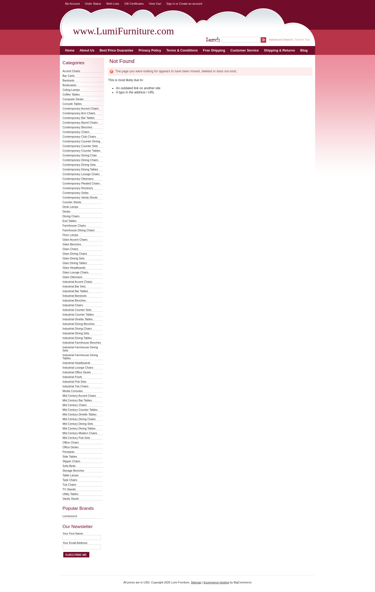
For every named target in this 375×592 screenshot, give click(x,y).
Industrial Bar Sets (74, 286)
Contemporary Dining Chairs (80, 160)
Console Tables (72, 103)
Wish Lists (112, 3)
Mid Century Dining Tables (79, 428)
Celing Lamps (71, 89)
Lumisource (70, 516)
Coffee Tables (71, 94)
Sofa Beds (69, 465)
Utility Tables (70, 494)
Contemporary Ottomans (78, 178)
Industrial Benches (74, 300)
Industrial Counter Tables (78, 314)
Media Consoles (73, 390)
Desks (66, 211)
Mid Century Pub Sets (76, 437)
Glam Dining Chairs (75, 253)
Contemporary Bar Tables (79, 117)
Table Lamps (71, 475)
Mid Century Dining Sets (78, 423)
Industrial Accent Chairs (77, 281)
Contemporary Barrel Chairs (80, 122)
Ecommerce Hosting (216, 582)
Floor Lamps (70, 234)
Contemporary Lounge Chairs (81, 174)
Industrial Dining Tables (77, 337)
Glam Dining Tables (75, 263)
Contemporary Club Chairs (79, 136)
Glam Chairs (70, 248)
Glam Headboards (74, 267)
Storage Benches (73, 470)
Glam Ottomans (72, 277)
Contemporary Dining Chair (80, 155)
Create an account (190, 3)
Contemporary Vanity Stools (80, 197)
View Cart (155, 3)
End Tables (70, 220)
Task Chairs (70, 479)
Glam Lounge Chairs (76, 272)
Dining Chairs (71, 216)
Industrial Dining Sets (76, 333)
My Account (72, 3)
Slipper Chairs (71, 461)
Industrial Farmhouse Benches (82, 342)
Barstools (68, 80)
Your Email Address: (75, 542)
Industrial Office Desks (77, 372)
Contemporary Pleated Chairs (81, 183)
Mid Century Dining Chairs (79, 419)
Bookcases (69, 85)
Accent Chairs (71, 71)
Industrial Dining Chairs (77, 328)
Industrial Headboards (76, 362)
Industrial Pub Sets (74, 381)
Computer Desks (73, 99)
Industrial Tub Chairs (76, 386)
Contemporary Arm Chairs (79, 113)
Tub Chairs (69, 484)
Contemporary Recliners (78, 188)
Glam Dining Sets (74, 258)
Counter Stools (72, 202)
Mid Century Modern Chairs (80, 433)
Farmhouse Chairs (74, 225)
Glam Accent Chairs (75, 239)
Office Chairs (71, 442)
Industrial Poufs (72, 376)
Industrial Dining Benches (79, 323)
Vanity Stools (71, 498)
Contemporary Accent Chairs (81, 108)
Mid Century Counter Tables (80, 409)
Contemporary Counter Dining (81, 141)
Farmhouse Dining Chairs (79, 230)
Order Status (93, 3)
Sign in (170, 3)
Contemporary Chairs (76, 131)
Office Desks (70, 447)
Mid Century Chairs (75, 405)
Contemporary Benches (77, 127)
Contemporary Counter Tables (81, 150)
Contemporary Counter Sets (80, 145)
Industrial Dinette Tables (78, 319)
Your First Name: (73, 533)
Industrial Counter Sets (77, 309)
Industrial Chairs (73, 305)
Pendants (68, 451)
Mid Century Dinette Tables (79, 414)
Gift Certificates (133, 3)
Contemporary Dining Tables (80, 169)
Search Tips (302, 39)
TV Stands (69, 489)
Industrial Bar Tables (75, 291)
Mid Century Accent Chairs (79, 395)
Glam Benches (72, 244)
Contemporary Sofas (76, 192)
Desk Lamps (70, 206)
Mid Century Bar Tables (77, 400)
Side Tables (70, 456)
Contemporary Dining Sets (79, 164)
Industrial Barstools (74, 295)
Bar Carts (68, 75)
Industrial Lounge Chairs (78, 367)
